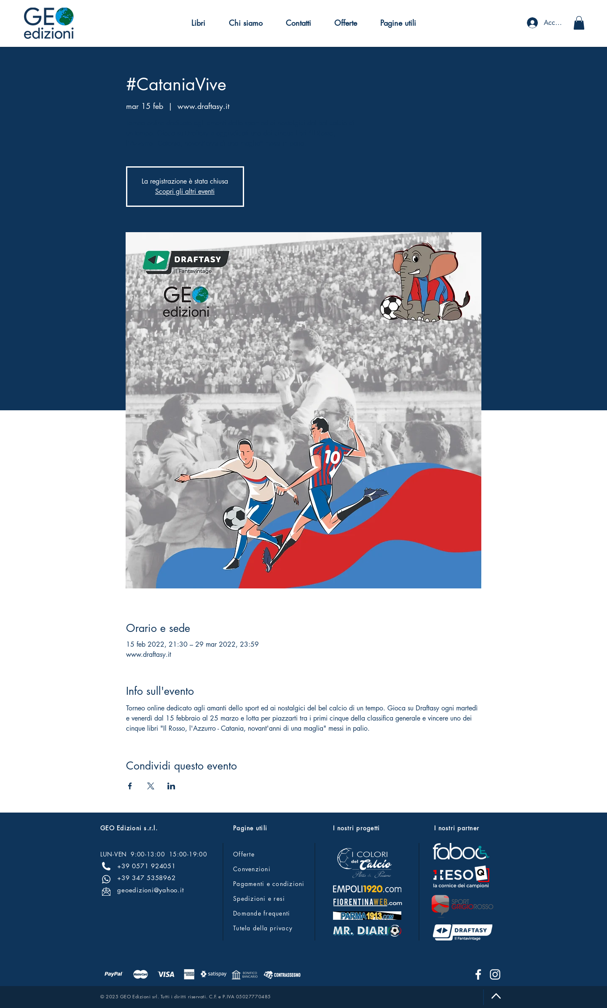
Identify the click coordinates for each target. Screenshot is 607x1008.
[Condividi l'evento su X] (151, 786)
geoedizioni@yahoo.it (150, 890)
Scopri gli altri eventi (185, 191)
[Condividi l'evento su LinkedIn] (171, 786)
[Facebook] (478, 974)
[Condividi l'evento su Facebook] (130, 786)
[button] (198, 22)
